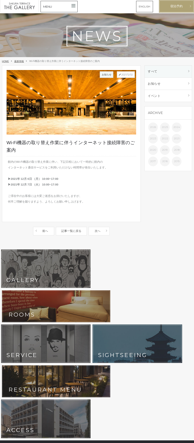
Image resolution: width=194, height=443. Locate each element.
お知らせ (154, 84)
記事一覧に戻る (71, 230)
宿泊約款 (71, 340)
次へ (97, 230)
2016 (165, 163)
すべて (153, 72)
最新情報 (19, 61)
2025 (165, 128)
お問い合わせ (12, 340)
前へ (45, 230)
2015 (177, 163)
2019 (165, 151)
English (187, 437)
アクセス (71, 326)
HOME (5, 61)
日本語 (178, 437)
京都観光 (9, 333)
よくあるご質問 (75, 333)
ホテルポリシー (44, 340)
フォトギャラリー (45, 326)
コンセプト (11, 319)
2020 (153, 151)
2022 (165, 140)
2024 (176, 128)
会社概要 (9, 346)
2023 (153, 140)
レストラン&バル (76, 319)
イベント (154, 97)
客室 (37, 319)
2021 (177, 140)
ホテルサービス (13, 326)
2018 (177, 151)
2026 (153, 128)
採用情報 (40, 346)
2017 (153, 163)
